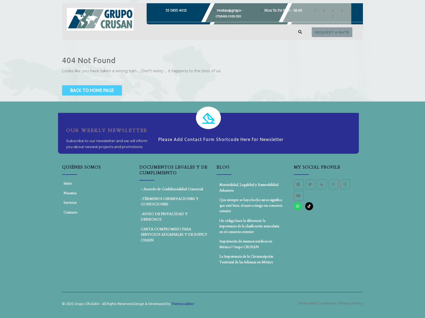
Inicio (156, 31)
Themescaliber (182, 304)
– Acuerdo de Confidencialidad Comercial (172, 189)
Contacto (242, 31)
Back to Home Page (92, 90)
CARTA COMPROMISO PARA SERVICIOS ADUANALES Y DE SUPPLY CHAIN (174, 235)
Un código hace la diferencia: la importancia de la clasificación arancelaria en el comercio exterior (249, 226)
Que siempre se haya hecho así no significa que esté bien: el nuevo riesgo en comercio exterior (250, 206)
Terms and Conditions (317, 303)
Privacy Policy (351, 303)
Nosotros (182, 31)
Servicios (212, 31)
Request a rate (332, 32)
